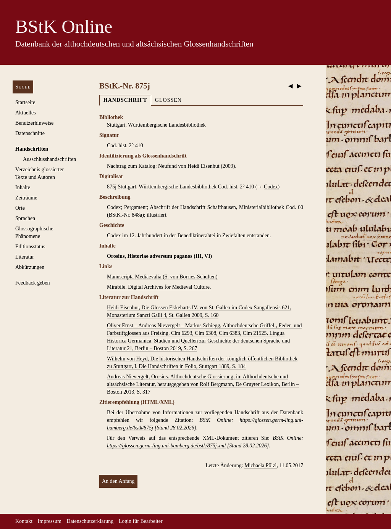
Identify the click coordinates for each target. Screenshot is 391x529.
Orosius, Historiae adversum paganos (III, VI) (159, 256)
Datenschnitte (30, 133)
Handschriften (31, 149)
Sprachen (25, 218)
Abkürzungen (29, 267)
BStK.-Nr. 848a (125, 215)
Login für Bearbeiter (141, 521)
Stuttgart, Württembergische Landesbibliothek (156, 125)
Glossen (168, 100)
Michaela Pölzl (260, 465)
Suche (23, 87)
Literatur (24, 257)
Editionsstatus (30, 246)
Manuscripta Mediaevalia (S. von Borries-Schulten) (162, 277)
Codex (271, 187)
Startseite (25, 102)
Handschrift (125, 100)
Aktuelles (25, 113)
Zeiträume (26, 198)
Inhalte (22, 187)
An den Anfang (118, 481)
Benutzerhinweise (34, 123)
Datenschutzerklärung (89, 521)
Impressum (49, 521)
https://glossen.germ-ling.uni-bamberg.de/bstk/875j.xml (166, 446)
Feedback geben (32, 283)
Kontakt (23, 521)
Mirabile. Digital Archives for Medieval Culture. (159, 287)
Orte (20, 208)
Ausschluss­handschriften (49, 159)
